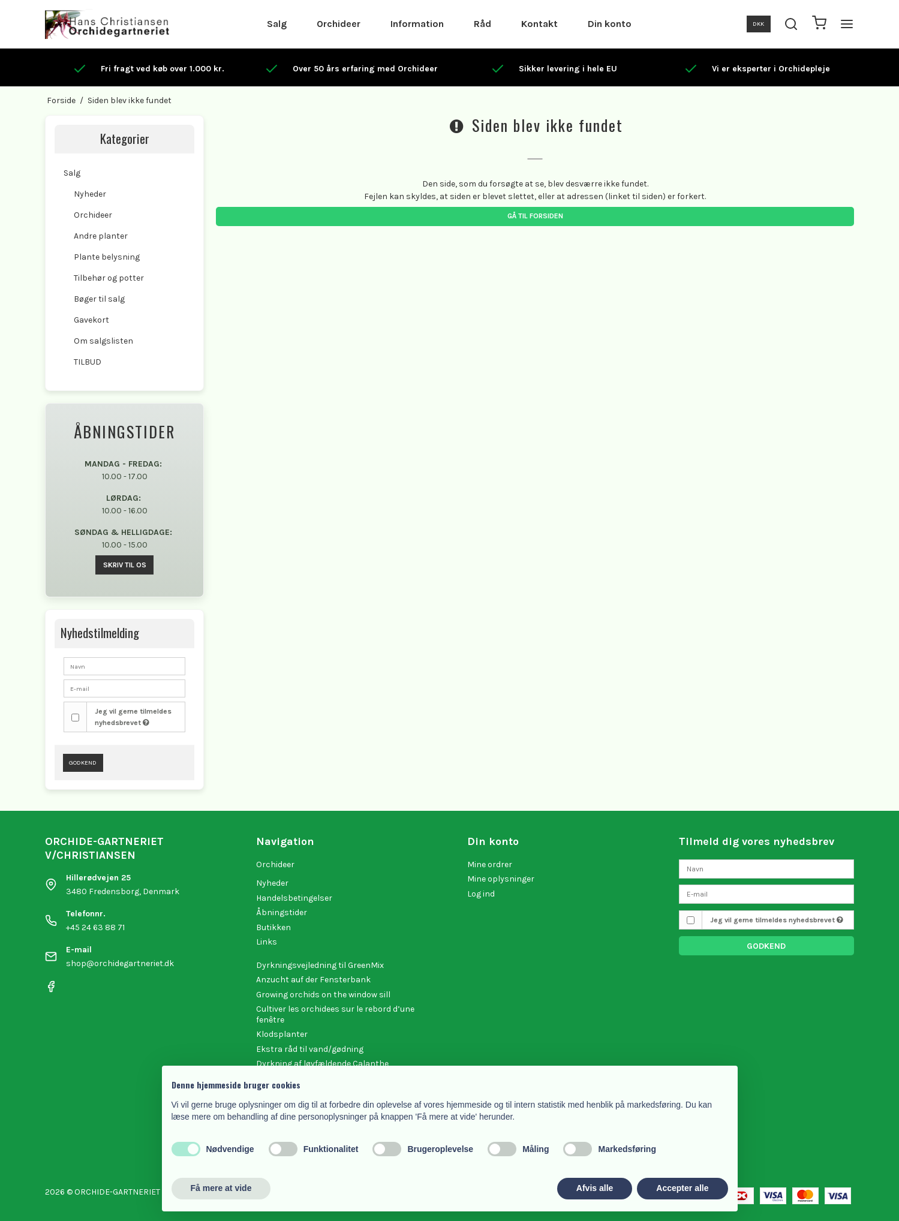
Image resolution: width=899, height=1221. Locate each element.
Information (417, 23)
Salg (277, 23)
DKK (758, 24)
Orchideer (338, 23)
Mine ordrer (489, 864)
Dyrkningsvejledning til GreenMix (320, 965)
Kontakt (539, 23)
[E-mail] (766, 894)
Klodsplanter (282, 1034)
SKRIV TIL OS (124, 565)
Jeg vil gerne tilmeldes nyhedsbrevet (133, 716)
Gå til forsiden (535, 216)
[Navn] (766, 868)
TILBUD (87, 362)
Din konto (610, 23)
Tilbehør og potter (109, 278)
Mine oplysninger (500, 879)
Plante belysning (107, 257)
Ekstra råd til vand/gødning (309, 1049)
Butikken (273, 927)
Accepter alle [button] (682, 1188)
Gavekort (91, 320)
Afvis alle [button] (594, 1188)
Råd (482, 23)
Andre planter (101, 236)
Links (266, 942)
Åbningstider (281, 912)
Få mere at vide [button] (221, 1188)
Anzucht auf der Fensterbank (313, 980)
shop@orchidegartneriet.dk (120, 963)
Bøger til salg (99, 299)
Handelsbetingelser (294, 898)
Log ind (481, 894)
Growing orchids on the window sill (323, 995)
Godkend (83, 762)
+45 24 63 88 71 (95, 927)
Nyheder (90, 194)
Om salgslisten (103, 341)
